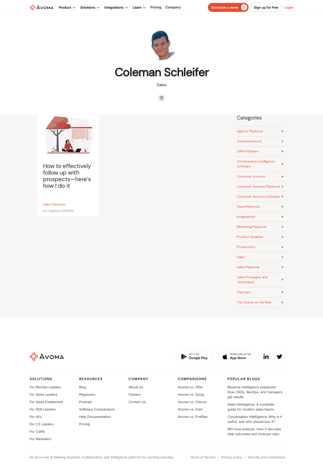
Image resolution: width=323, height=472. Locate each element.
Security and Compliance (266, 457)
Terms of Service (202, 457)
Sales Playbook (54, 204)
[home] (42, 7)
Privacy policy (231, 457)
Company (173, 7)
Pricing (155, 7)
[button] (67, 7)
